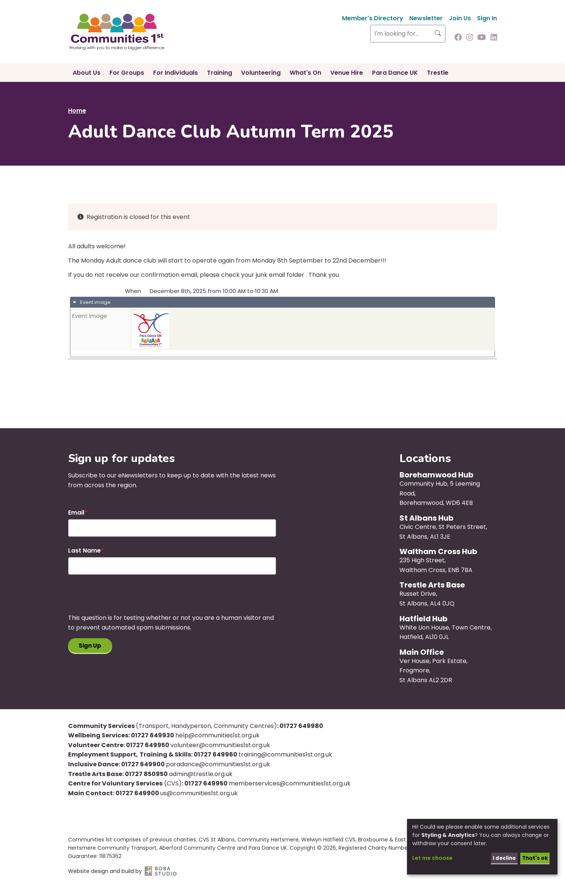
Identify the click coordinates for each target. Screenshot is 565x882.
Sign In (487, 18)
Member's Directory (372, 18)
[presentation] (125, 598)
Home (77, 110)
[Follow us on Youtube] (481, 38)
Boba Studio (160, 871)
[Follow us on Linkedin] (494, 38)
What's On (305, 72)
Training (219, 72)
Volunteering (261, 72)
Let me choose (432, 857)
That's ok (534, 857)
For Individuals (175, 72)
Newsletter (426, 18)
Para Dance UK (395, 72)
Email (76, 512)
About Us (86, 72)
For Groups (126, 72)
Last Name (84, 550)
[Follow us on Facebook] (458, 38)
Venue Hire (346, 72)
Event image (95, 302)
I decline (502, 857)
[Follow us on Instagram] (469, 38)
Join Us (460, 18)
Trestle (437, 72)
